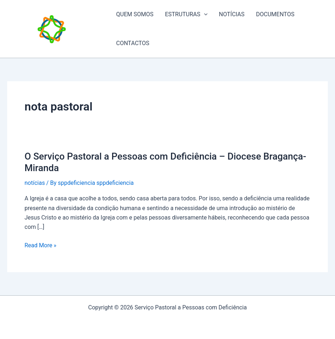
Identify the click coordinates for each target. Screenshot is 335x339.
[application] (204, 14)
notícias (35, 182)
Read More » (40, 245)
